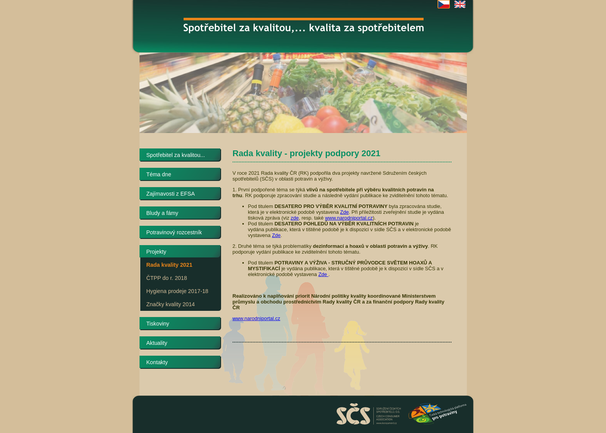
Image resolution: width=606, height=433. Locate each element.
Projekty (156, 252)
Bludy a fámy (162, 213)
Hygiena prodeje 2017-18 (177, 291)
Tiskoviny (157, 323)
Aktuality (156, 343)
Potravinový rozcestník (174, 232)
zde (295, 218)
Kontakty (157, 362)
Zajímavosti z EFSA (170, 194)
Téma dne (158, 174)
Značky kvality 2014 (170, 304)
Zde (344, 212)
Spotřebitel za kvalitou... (175, 155)
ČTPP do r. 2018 (166, 278)
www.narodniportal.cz (349, 218)
